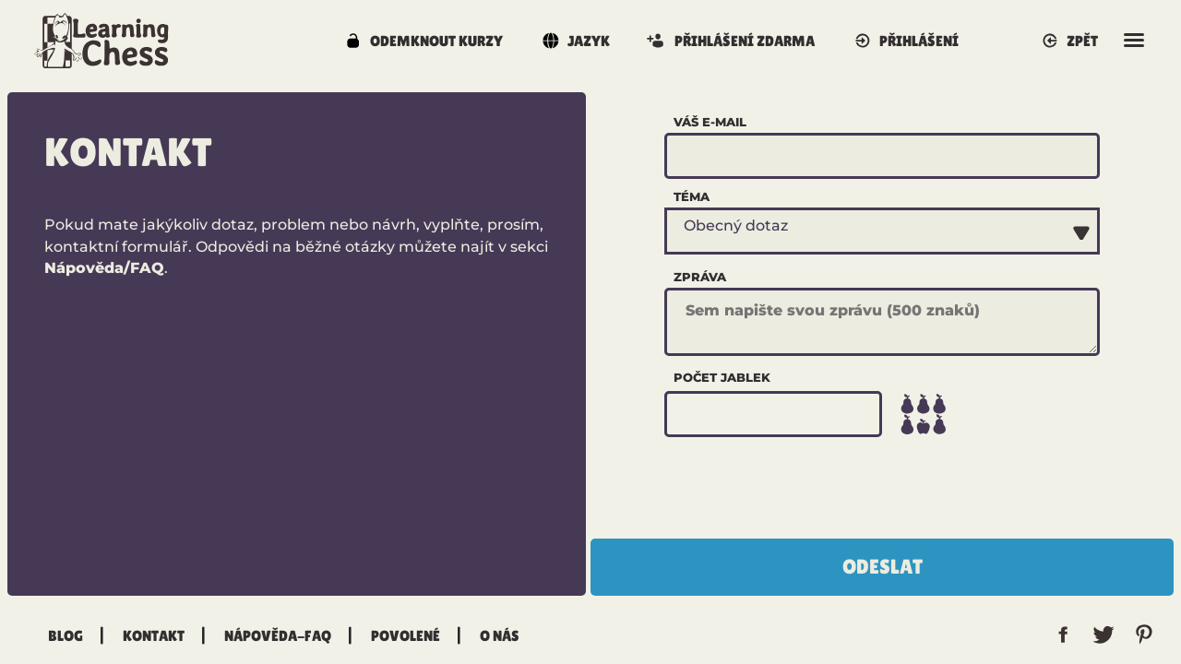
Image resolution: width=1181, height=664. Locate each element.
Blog (65, 635)
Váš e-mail (710, 121)
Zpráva (700, 276)
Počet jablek (722, 377)
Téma (692, 196)
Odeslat (882, 566)
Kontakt (154, 635)
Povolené (405, 635)
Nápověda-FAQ (277, 635)
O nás (499, 635)
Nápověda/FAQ (104, 268)
